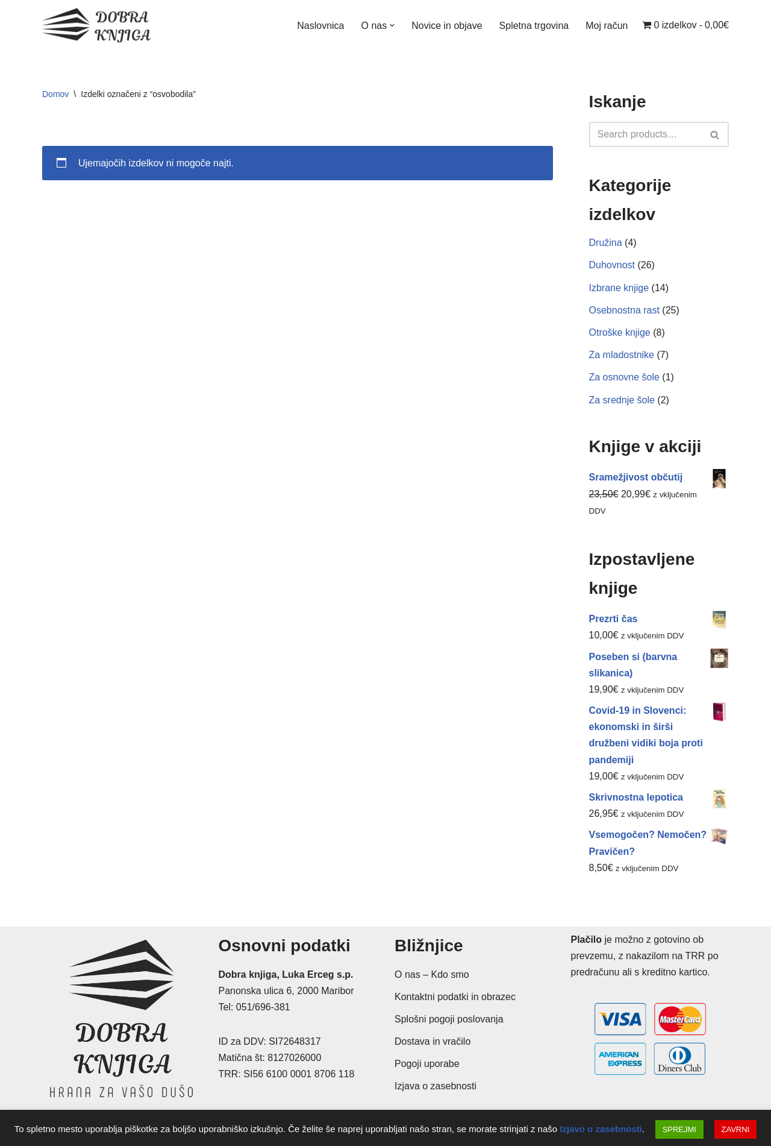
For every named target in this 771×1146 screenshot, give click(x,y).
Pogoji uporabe (427, 1064)
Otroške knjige (620, 332)
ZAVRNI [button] (736, 1129)
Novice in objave (446, 25)
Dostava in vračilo (432, 1041)
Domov (55, 94)
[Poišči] (645, 134)
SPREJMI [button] (679, 1129)
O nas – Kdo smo (432, 974)
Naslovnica (320, 25)
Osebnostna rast (624, 310)
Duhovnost (612, 265)
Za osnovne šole (624, 377)
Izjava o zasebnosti (435, 1086)
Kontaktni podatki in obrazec (455, 997)
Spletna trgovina (534, 25)
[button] (392, 25)
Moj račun (606, 25)
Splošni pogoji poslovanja (449, 1019)
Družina (605, 243)
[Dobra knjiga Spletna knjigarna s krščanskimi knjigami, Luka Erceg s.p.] (96, 25)
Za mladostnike (622, 355)
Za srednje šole (622, 400)
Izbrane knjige (619, 288)
